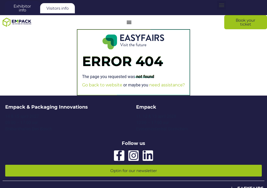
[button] (221, 5)
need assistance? (167, 85)
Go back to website (102, 85)
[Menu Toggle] (129, 22)
